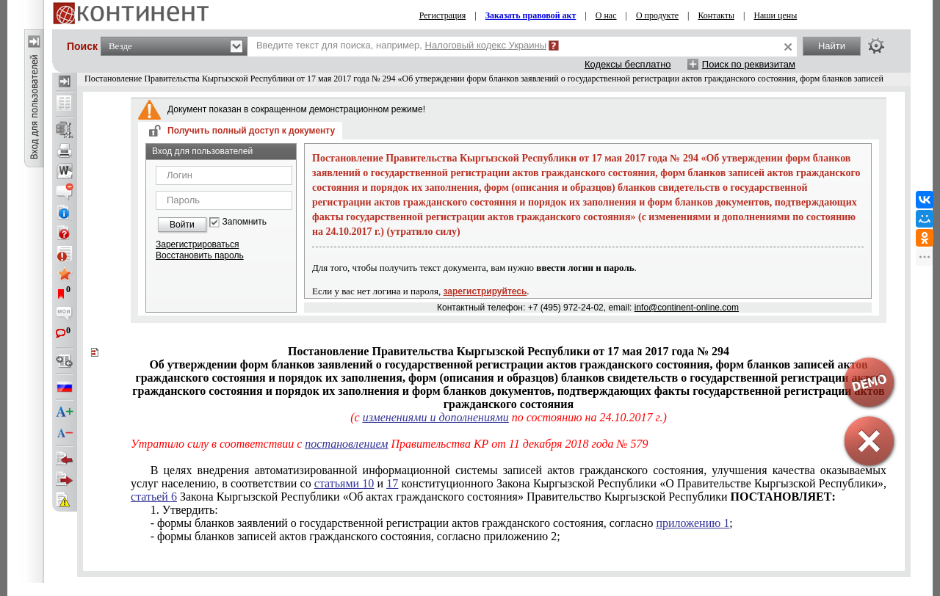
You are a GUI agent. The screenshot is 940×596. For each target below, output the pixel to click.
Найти (831, 45)
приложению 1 (692, 523)
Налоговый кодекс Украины (486, 45)
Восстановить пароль (200, 255)
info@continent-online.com (686, 307)
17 (392, 483)
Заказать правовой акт (530, 15)
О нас (606, 15)
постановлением (346, 443)
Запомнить (245, 222)
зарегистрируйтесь (485, 291)
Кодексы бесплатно (628, 64)
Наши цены (775, 15)
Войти (182, 224)
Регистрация (442, 15)
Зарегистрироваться (197, 244)
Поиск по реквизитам (748, 64)
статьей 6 (154, 496)
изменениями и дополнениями (436, 417)
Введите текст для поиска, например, (401, 45)
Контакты (716, 15)
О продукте (657, 15)
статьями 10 (344, 483)
